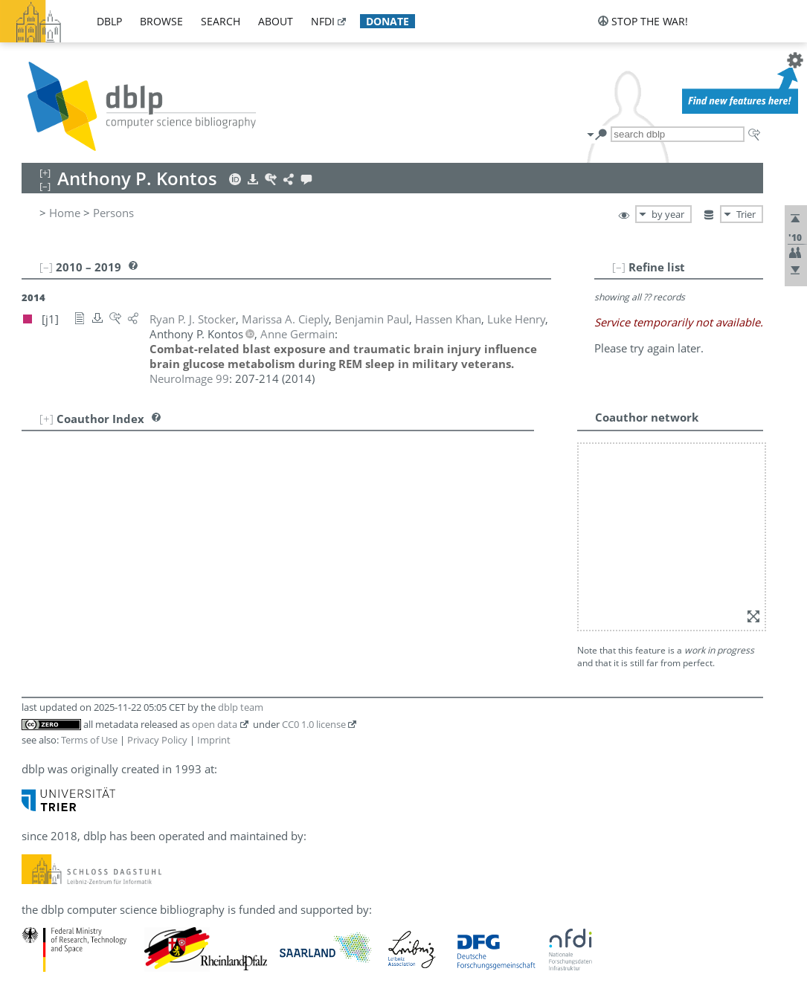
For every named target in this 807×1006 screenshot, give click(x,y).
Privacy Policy (157, 740)
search (220, 21)
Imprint (214, 740)
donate (387, 21)
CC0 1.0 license (314, 724)
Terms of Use (89, 740)
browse (161, 21)
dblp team (240, 707)
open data (214, 724)
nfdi (323, 21)
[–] (619, 266)
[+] (46, 418)
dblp (109, 21)
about (275, 21)
